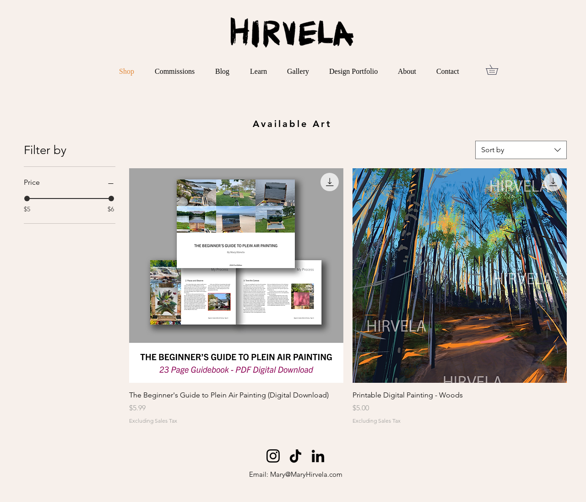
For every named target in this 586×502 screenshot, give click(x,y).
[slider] (27, 198)
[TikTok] (295, 456)
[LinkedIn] (318, 456)
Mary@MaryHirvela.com (306, 474)
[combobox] (521, 150)
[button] (497, 70)
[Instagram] (273, 456)
